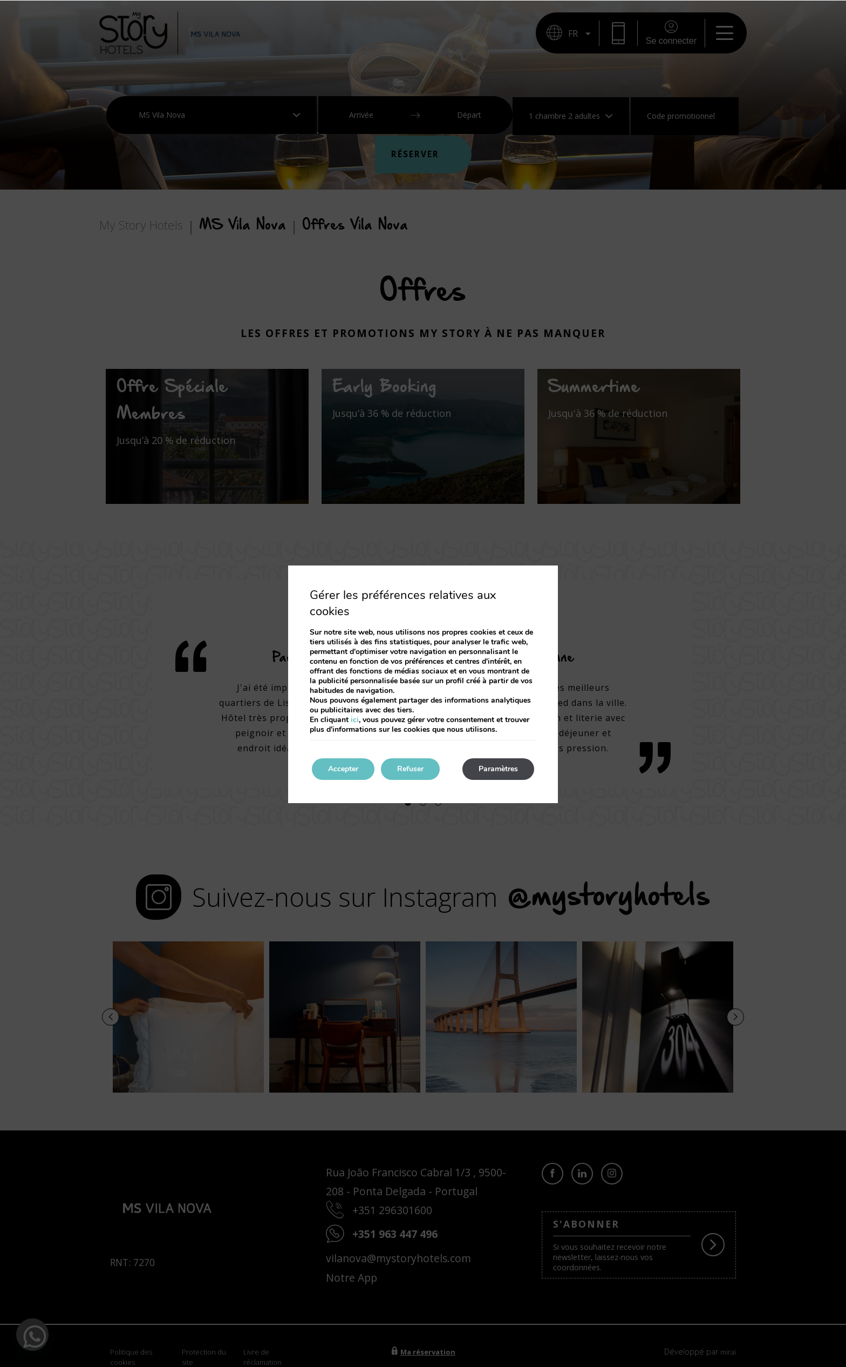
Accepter (343, 769)
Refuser (410, 769)
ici (355, 720)
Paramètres (498, 769)
